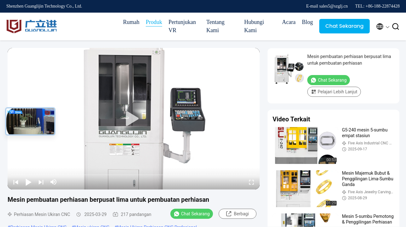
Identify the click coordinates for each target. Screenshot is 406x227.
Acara (289, 22)
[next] (41, 182)
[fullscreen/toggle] (251, 182)
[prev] (15, 182)
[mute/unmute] (53, 182)
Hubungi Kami (254, 26)
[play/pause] (28, 182)
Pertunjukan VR (182, 26)
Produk (154, 22)
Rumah (131, 22)
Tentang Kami (215, 26)
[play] (134, 119)
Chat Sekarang (344, 26)
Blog (307, 22)
